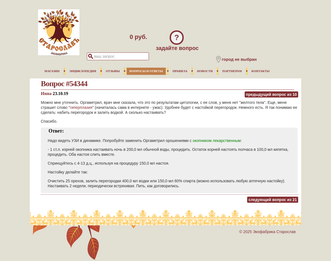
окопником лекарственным (217, 140)
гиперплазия (81, 107)
